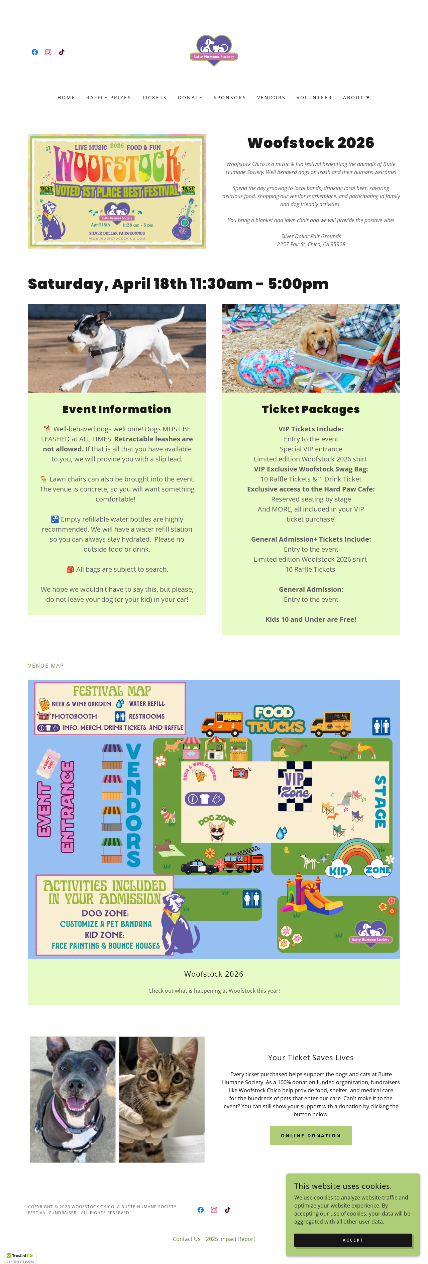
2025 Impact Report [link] (230, 1239)
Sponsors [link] (230, 97)
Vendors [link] (271, 97)
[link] (34, 52)
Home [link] (67, 97)
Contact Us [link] (187, 1239)
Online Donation (311, 1135)
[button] (356, 98)
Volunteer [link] (314, 97)
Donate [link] (190, 97)
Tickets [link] (154, 97)
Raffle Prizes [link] (108, 97)
